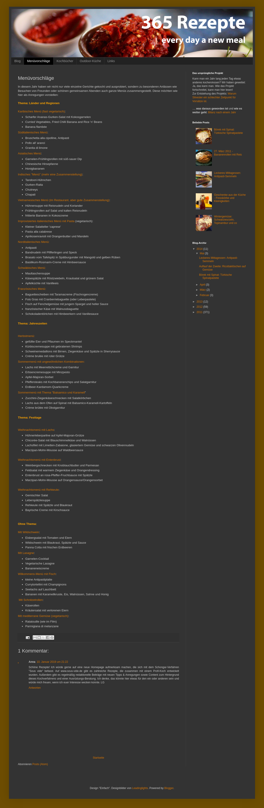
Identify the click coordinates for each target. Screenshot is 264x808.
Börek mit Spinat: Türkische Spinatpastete (228, 131)
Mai (202, 253)
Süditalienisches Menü (32, 132)
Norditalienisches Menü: (33, 242)
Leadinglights (140, 788)
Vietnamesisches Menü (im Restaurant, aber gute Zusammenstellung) (63, 200)
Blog (17, 61)
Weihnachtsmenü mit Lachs (36, 429)
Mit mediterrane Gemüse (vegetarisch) (43, 616)
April (203, 284)
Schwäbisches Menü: (32, 267)
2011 (200, 312)
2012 (200, 306)
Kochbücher (65, 61)
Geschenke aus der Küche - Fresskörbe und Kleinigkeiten (230, 198)
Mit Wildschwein (28, 532)
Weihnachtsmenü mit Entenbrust (39, 459)
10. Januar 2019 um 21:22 (52, 661)
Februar (205, 295)
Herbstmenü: (26, 336)
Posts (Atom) (40, 764)
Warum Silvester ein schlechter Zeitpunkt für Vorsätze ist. (214, 97)
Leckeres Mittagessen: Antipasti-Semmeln (227, 174)
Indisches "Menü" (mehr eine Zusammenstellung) (50, 174)
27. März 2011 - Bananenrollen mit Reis (228, 153)
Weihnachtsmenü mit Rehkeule (38, 489)
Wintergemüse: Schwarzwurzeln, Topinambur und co (225, 220)
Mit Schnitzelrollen (30, 600)
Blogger (168, 788)
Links (111, 61)
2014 (200, 248)
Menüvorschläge (38, 61)
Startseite (98, 757)
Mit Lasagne (26, 553)
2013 (200, 301)
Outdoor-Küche (90, 61)
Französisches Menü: (32, 288)
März (203, 289)
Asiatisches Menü (29, 153)
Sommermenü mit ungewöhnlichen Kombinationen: (51, 361)
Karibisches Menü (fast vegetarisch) (41, 111)
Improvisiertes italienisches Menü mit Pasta (46, 221)
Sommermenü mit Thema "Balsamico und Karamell (51, 392)
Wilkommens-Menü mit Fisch (37, 574)
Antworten (35, 687)
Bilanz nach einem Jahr (222, 112)
